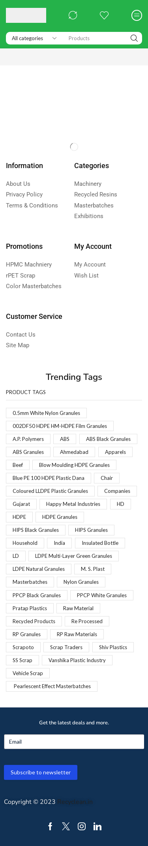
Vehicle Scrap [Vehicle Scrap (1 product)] (28, 673)
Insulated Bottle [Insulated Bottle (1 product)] (100, 543)
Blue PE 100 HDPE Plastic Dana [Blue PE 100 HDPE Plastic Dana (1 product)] (48, 478)
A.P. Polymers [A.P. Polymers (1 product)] (28, 439)
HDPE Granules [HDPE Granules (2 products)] (59, 517)
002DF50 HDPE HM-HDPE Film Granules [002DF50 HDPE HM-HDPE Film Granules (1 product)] (60, 426)
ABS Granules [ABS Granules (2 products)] (28, 452)
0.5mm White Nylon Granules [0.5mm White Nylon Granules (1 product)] (46, 413)
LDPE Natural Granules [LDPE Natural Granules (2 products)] (39, 569)
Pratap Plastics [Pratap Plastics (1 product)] (30, 608)
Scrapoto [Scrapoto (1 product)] (23, 647)
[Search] (134, 38)
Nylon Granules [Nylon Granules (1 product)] (81, 582)
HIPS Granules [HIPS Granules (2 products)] (91, 530)
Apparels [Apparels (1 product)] (115, 452)
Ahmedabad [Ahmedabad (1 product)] (74, 452)
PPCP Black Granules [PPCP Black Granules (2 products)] (37, 595)
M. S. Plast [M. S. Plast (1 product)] (93, 569)
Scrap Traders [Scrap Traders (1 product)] (66, 647)
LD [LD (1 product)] (16, 556)
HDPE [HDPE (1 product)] (19, 517)
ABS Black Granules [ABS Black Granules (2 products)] (108, 439)
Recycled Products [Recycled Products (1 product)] (34, 621)
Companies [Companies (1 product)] (117, 491)
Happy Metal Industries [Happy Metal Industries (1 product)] (73, 504)
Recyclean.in (75, 802)
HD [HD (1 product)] (120, 504)
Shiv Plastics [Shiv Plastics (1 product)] (113, 647)
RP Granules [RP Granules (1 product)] (27, 634)
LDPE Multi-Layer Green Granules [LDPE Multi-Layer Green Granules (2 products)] (73, 556)
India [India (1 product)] (59, 543)
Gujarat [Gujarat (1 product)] (21, 504)
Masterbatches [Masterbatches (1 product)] (30, 582)
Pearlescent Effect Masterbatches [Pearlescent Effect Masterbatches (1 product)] (52, 686)
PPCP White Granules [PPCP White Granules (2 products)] (102, 595)
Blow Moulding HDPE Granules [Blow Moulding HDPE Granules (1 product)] (74, 465)
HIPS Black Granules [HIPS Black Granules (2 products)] (36, 530)
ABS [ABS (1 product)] (64, 439)
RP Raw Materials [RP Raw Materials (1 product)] (77, 634)
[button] (73, 15)
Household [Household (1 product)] (25, 543)
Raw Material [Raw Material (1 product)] (78, 608)
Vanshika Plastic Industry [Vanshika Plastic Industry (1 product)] (77, 660)
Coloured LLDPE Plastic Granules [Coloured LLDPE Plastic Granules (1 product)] (50, 491)
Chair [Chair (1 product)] (107, 478)
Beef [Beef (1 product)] (18, 465)
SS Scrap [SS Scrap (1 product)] (22, 660)
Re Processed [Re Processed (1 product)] (87, 621)
